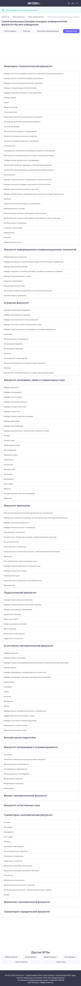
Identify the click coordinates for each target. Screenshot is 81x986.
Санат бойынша (21, 962)
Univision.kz (5, 17)
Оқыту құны (61, 962)
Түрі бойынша (69, 957)
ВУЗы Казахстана (19, 17)
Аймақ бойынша (11, 957)
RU (73, 3)
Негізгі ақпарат (10, 31)
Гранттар (26, 31)
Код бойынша (30, 957)
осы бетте (33, 10)
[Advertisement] (40, 48)
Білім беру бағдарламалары (48, 31)
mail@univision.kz (46, 982)
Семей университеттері (36, 17)
